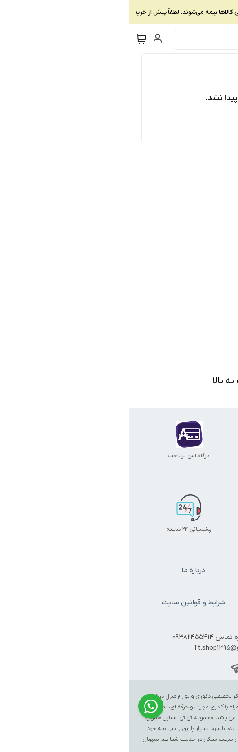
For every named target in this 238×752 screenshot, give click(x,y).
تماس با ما (174, 570)
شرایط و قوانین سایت (64, 602)
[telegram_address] (108, 667)
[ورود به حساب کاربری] (30, 38)
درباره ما (64, 570)
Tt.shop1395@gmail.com (101, 647)
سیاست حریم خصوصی (174, 602)
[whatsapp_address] (130, 667)
